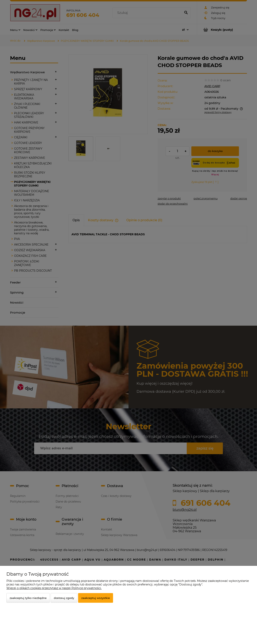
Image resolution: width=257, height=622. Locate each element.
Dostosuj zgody (64, 598)
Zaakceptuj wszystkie (95, 598)
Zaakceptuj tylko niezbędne (28, 598)
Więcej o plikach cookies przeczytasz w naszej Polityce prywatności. (54, 588)
